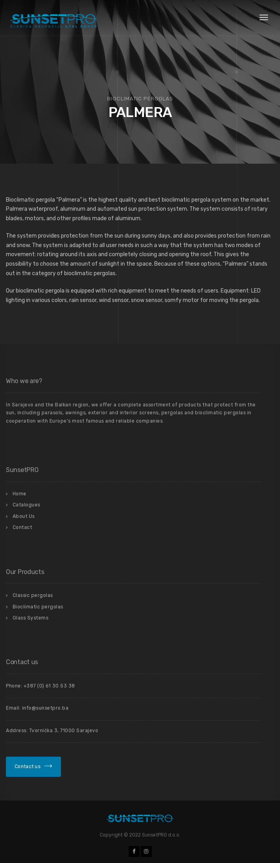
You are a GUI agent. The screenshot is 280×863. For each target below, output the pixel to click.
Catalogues (26, 505)
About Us (24, 516)
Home (19, 494)
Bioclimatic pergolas (38, 607)
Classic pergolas (33, 595)
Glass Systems (31, 618)
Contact (22, 527)
